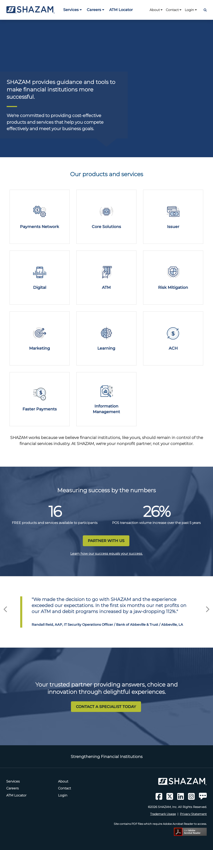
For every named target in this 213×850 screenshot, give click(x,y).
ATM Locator (121, 9)
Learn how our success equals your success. (106, 554)
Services (72, 9)
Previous (5, 608)
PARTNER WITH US (106, 540)
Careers (95, 9)
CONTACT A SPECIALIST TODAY (106, 706)
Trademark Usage (163, 814)
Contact (173, 10)
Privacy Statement (193, 814)
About (156, 10)
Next (208, 608)
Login (191, 10)
